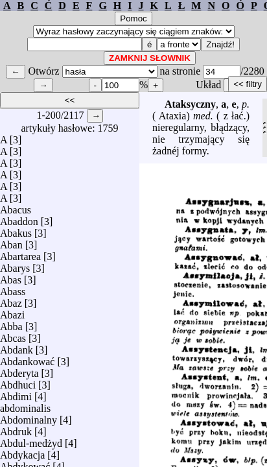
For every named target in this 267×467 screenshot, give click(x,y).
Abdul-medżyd (31, 440)
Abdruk (16, 428)
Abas (10, 276)
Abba (11, 323)
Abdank (16, 346)
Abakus (16, 229)
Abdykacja (22, 451)
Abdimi (16, 393)
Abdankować (27, 358)
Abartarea (20, 253)
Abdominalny (28, 416)
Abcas (13, 335)
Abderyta (19, 370)
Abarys (15, 264)
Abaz (11, 299)
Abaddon (19, 218)
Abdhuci (18, 381)
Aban (11, 241)
